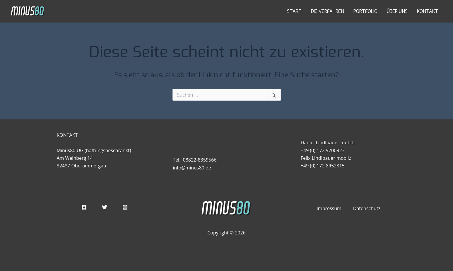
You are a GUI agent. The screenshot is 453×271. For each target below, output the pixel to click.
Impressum (329, 208)
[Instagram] (125, 207)
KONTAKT (427, 11)
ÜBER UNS (397, 11)
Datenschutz (366, 208)
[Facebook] (84, 207)
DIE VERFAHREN (327, 11)
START (294, 11)
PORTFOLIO (365, 11)
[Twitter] (104, 207)
